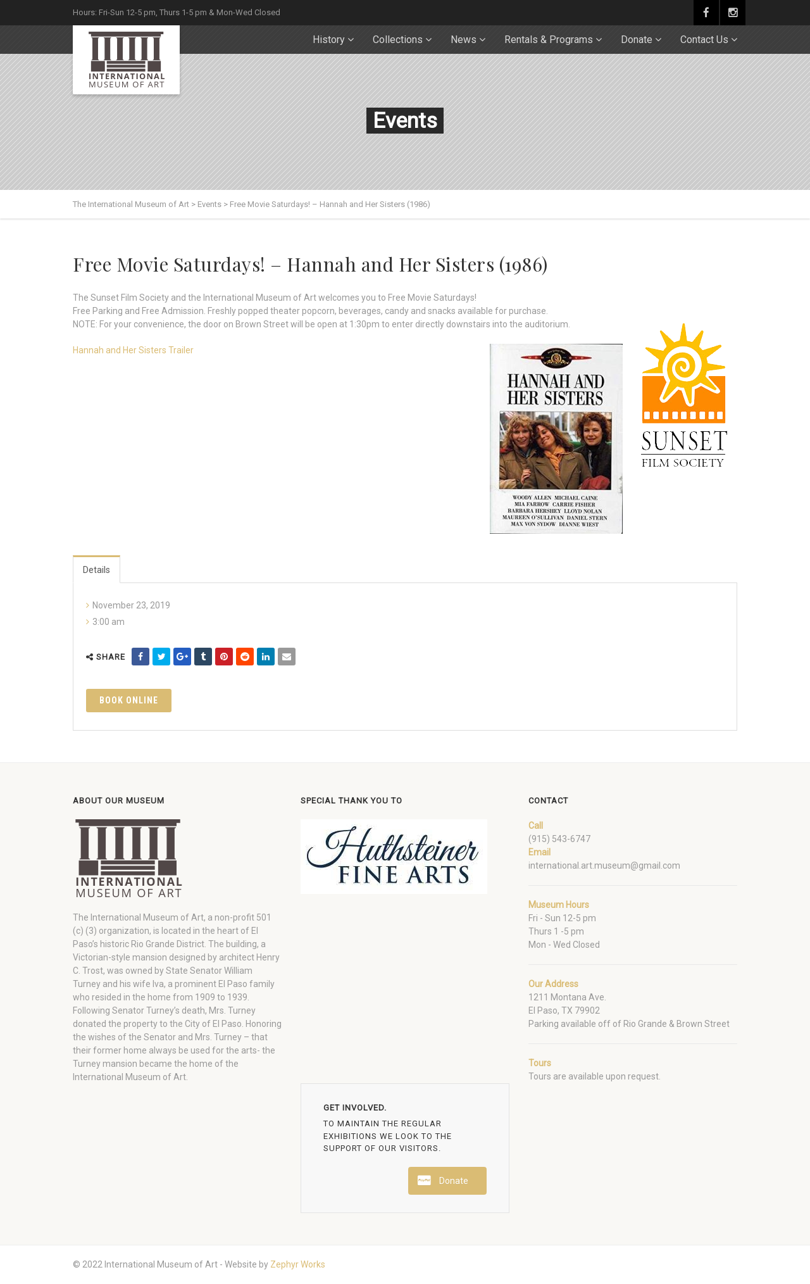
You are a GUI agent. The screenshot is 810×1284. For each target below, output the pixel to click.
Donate (636, 40)
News (464, 40)
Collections (398, 40)
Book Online (128, 700)
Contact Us (704, 40)
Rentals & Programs (548, 40)
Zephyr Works (297, 1264)
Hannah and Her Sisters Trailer (133, 350)
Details (96, 570)
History (329, 40)
